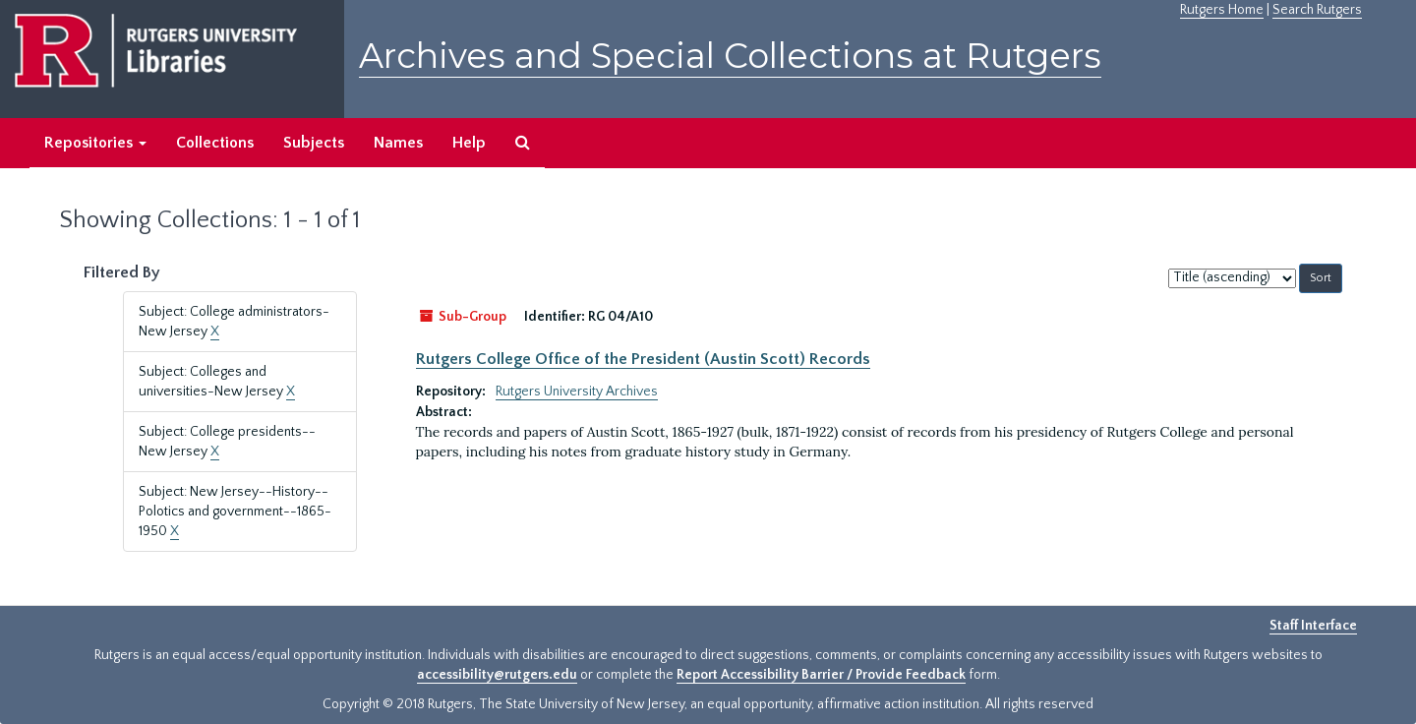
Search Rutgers (1317, 10)
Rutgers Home (1222, 10)
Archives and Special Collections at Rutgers (730, 55)
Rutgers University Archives (577, 391)
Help (469, 142)
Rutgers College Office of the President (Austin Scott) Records (643, 359)
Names (398, 142)
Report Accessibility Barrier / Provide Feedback (821, 675)
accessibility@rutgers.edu (497, 675)
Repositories (95, 142)
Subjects (313, 142)
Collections (215, 142)
